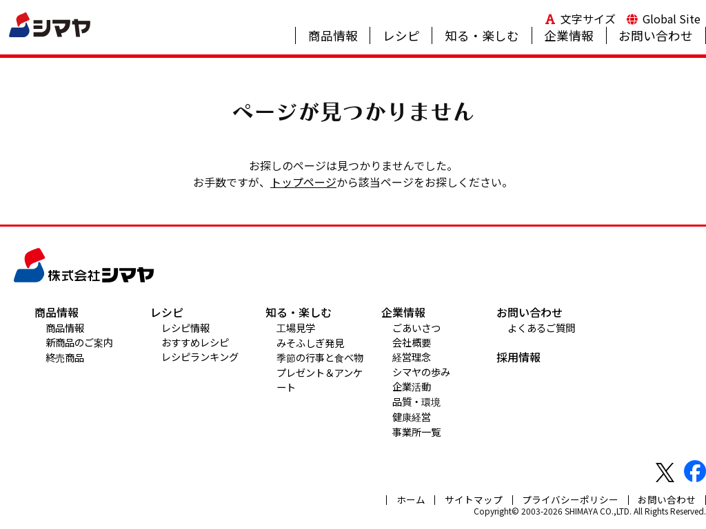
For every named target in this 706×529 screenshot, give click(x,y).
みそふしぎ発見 (310, 342)
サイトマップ (474, 499)
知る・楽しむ (482, 35)
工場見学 (295, 327)
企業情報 (569, 35)
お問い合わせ (655, 35)
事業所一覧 (416, 431)
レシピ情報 (185, 327)
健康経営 (411, 416)
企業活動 (411, 386)
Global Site (671, 18)
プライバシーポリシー (570, 499)
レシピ (401, 35)
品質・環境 (416, 401)
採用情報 (518, 357)
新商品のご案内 (79, 342)
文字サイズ (588, 18)
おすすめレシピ (195, 342)
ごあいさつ (416, 327)
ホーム (410, 499)
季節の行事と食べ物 (319, 357)
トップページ (303, 182)
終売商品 (65, 357)
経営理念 (411, 356)
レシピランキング (200, 356)
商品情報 (333, 35)
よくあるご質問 (541, 327)
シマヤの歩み (421, 371)
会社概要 (411, 342)
